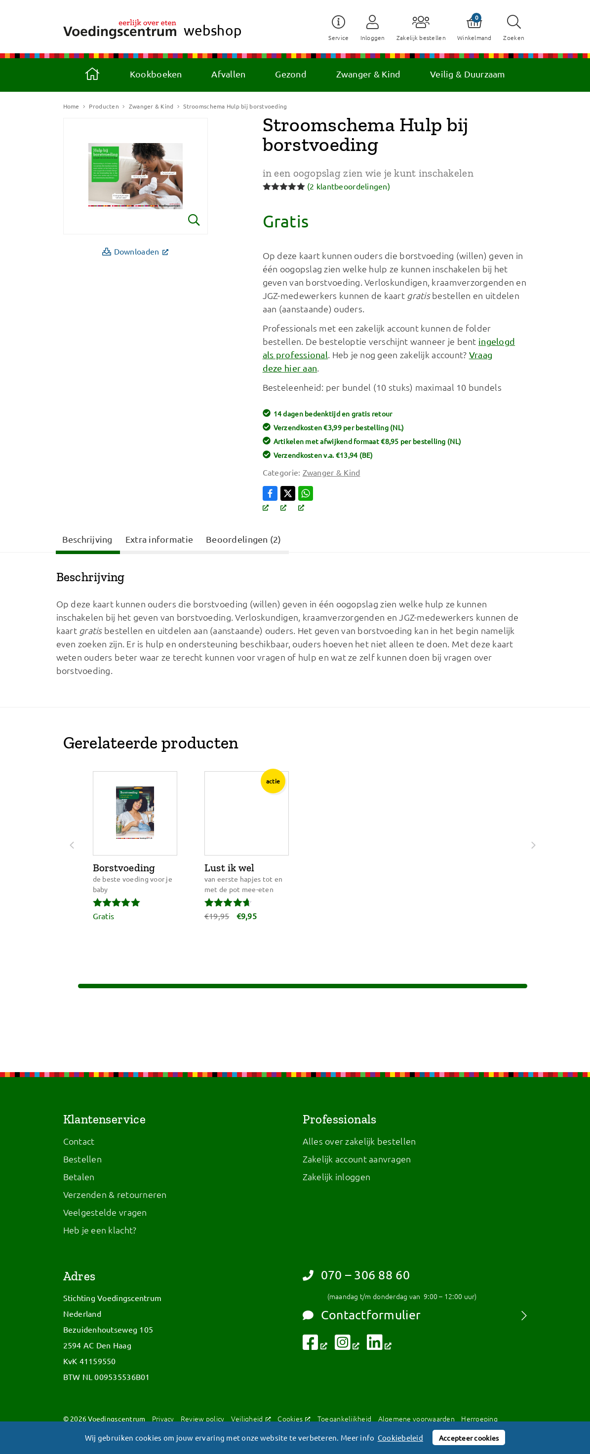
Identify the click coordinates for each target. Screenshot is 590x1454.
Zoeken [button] (514, 37)
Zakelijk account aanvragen (357, 1158)
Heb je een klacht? (100, 1229)
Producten (103, 106)
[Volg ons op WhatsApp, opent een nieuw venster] (307, 499)
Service (337, 37)
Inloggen (371, 37)
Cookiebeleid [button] (400, 1437)
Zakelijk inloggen (337, 1176)
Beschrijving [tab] (87, 539)
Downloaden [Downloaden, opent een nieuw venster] (138, 250)
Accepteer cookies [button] (469, 1437)
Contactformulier (362, 1314)
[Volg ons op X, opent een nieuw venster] (289, 499)
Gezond (291, 74)
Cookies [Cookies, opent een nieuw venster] (294, 1418)
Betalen (79, 1176)
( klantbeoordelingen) (348, 186)
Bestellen (82, 1158)
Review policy (203, 1418)
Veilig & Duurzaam (468, 74)
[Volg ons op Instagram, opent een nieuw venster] (347, 1345)
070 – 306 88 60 (356, 1274)
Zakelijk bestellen (420, 37)
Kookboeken (156, 74)
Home (92, 74)
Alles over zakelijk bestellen (359, 1141)
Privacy (163, 1418)
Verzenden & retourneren (115, 1194)
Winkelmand (474, 37)
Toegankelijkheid (344, 1418)
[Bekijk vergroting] (135, 176)
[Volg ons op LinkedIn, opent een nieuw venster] (379, 1345)
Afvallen (228, 74)
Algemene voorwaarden (416, 1418)
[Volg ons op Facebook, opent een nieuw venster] (271, 499)
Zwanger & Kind (368, 74)
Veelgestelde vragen (105, 1212)
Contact (79, 1141)
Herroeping (479, 1418)
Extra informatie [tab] (159, 539)
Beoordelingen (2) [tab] (243, 539)
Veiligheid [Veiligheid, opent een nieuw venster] (251, 1418)
